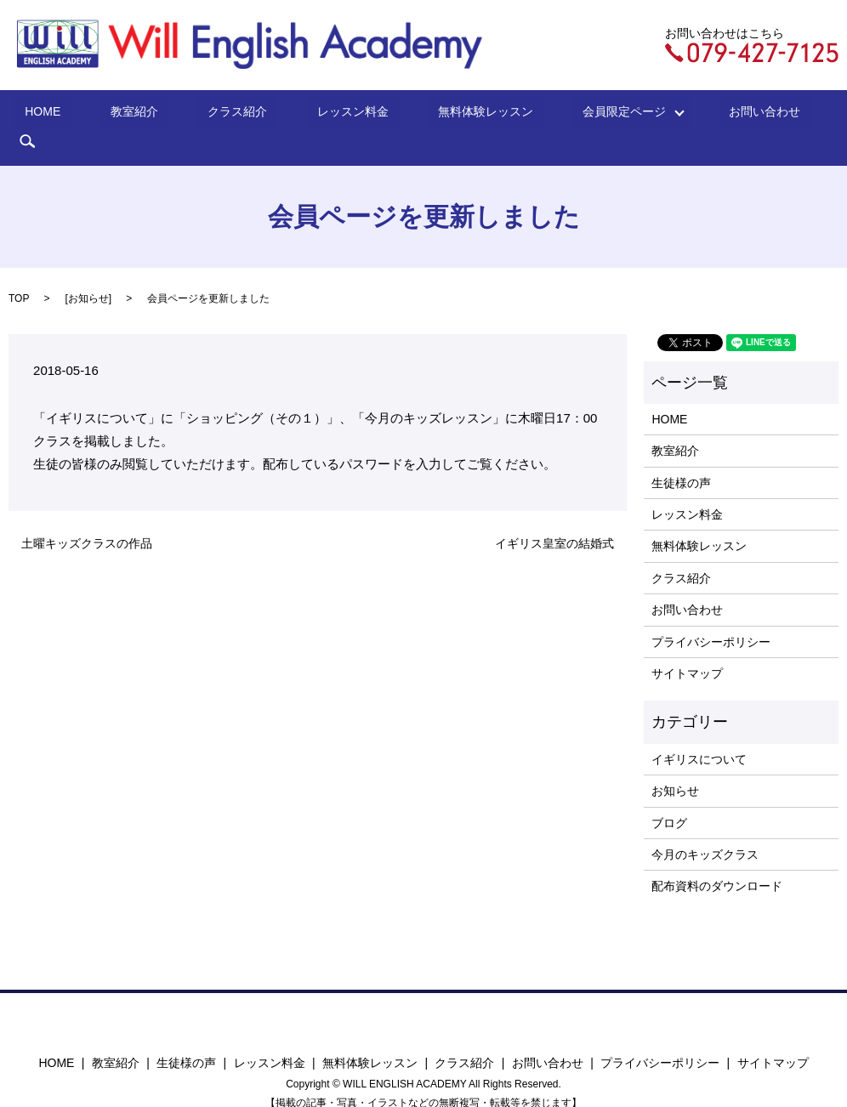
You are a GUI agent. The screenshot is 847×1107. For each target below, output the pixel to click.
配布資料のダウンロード (716, 860)
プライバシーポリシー (710, 615)
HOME (84, 115)
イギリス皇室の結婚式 (554, 517)
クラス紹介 (237, 115)
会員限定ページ (566, 115)
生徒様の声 (681, 456)
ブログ (669, 796)
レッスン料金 (331, 115)
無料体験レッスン (443, 115)
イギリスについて (699, 733)
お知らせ (88, 272)
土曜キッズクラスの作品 (86, 517)
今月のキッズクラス (705, 828)
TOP (19, 272)
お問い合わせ (690, 115)
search (768, 115)
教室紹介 (155, 115)
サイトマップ (687, 647)
